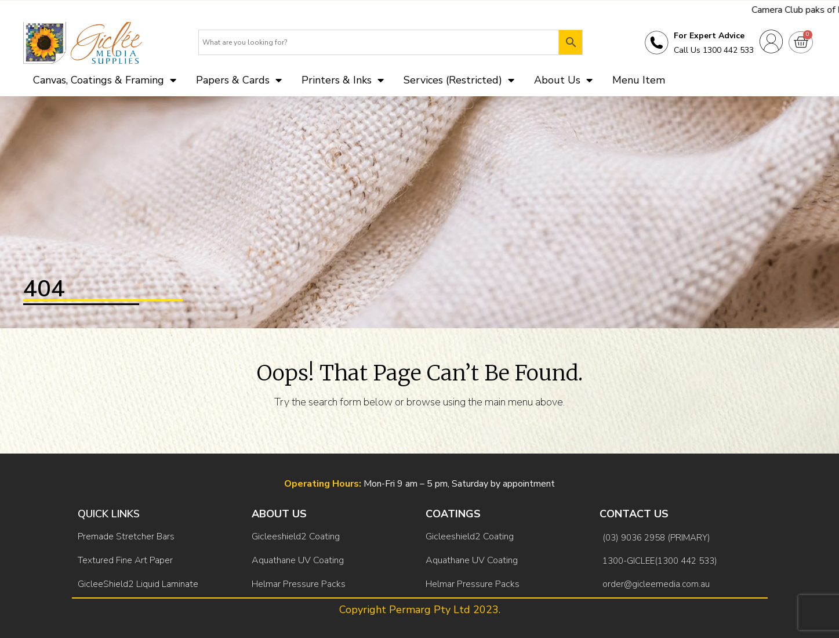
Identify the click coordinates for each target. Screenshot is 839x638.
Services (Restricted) (459, 80)
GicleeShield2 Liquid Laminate (138, 584)
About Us (563, 80)
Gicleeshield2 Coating (296, 536)
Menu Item (638, 80)
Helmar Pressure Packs (299, 584)
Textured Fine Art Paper (125, 560)
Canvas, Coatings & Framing (104, 80)
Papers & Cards (239, 80)
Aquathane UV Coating (298, 560)
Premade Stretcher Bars (126, 536)
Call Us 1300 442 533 (714, 50)
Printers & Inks (343, 80)
